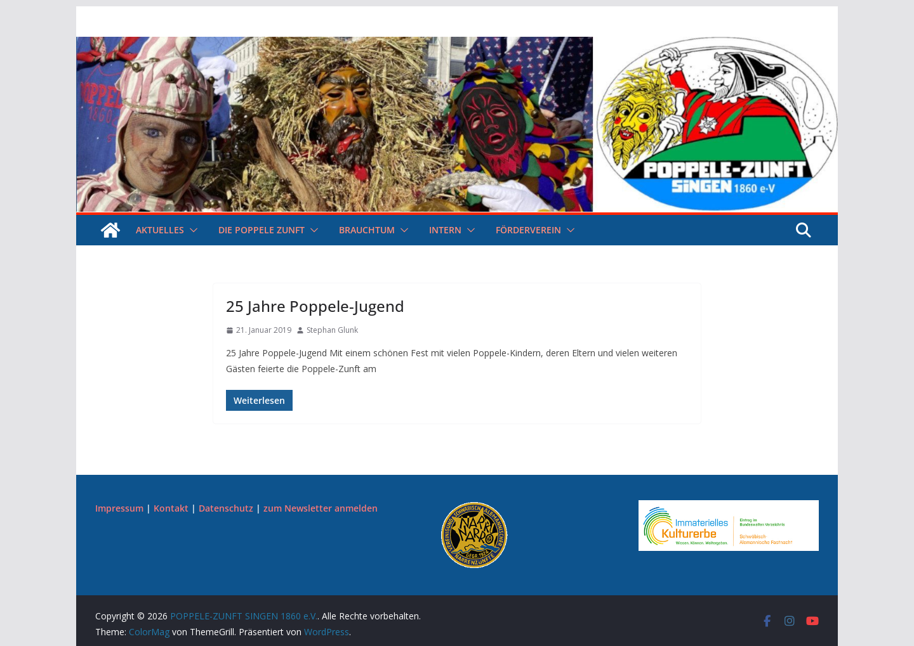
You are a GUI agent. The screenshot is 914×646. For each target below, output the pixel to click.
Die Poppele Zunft (261, 230)
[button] (191, 230)
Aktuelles (160, 230)
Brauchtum (367, 230)
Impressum (119, 508)
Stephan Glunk (332, 330)
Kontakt (171, 508)
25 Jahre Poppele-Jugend (315, 305)
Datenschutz (226, 508)
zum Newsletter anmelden (320, 508)
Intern (445, 230)
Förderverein (528, 230)
